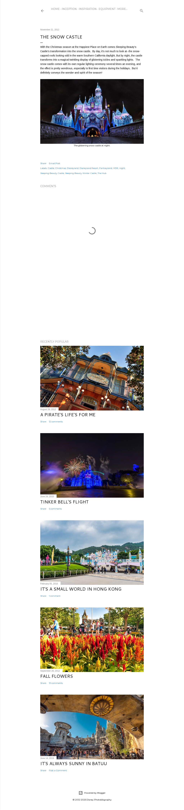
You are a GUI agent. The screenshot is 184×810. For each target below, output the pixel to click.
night (122, 168)
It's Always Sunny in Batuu (73, 763)
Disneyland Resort (89, 168)
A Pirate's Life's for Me (67, 415)
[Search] (141, 9)
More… (122, 9)
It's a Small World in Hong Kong (80, 589)
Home (55, 9)
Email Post (54, 163)
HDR (115, 168)
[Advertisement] (92, 306)
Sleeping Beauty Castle (52, 173)
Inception (69, 9)
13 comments (56, 683)
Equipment (107, 9)
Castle (51, 168)
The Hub (102, 173)
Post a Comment (58, 770)
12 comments (56, 421)
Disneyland (73, 168)
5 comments (55, 508)
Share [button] (43, 163)
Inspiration (88, 9)
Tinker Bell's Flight (64, 502)
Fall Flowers (56, 676)
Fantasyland (105, 168)
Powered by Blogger (92, 793)
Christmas (60, 168)
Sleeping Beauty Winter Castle (80, 173)
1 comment (55, 596)
